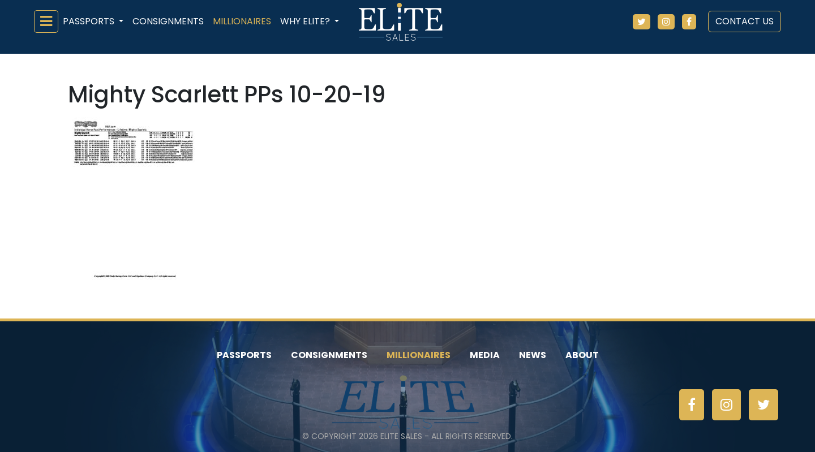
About (582, 354)
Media (485, 354)
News (532, 354)
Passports (244, 354)
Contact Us (744, 21)
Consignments (168, 21)
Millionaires (242, 21)
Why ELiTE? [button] (306, 21)
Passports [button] (90, 21)
